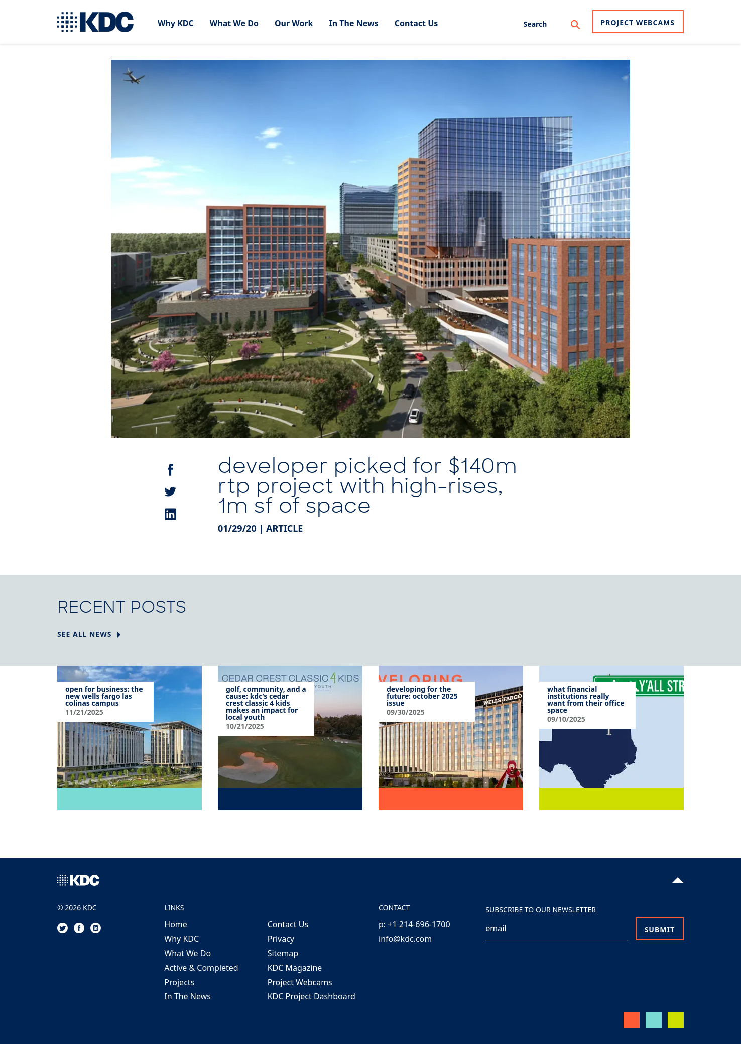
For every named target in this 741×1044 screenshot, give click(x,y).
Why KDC (181, 938)
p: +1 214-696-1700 (414, 924)
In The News (187, 996)
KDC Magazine (295, 967)
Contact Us (288, 924)
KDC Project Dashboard (311, 996)
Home (175, 924)
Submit (660, 929)
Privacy (281, 938)
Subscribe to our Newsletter (540, 910)
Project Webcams (638, 22)
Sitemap (283, 953)
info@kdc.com (405, 938)
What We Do (187, 953)
